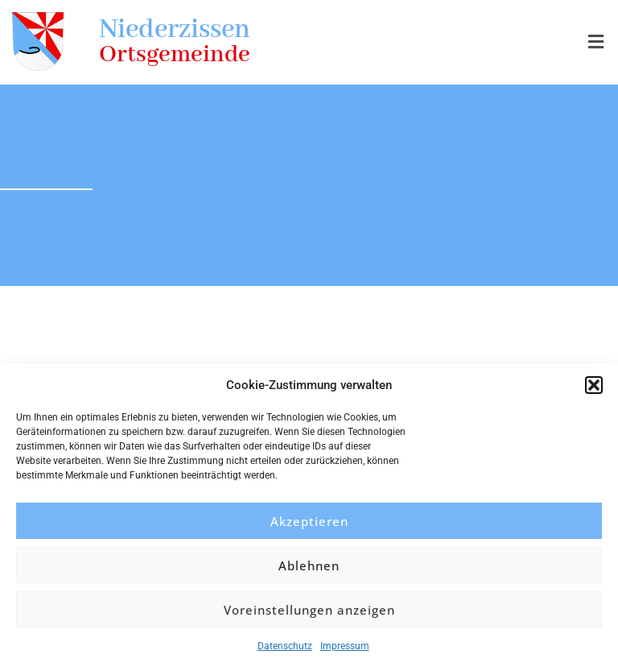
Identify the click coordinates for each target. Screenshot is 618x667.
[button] (594, 385)
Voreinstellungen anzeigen (309, 610)
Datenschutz (285, 646)
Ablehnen (309, 565)
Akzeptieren (309, 521)
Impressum (344, 646)
